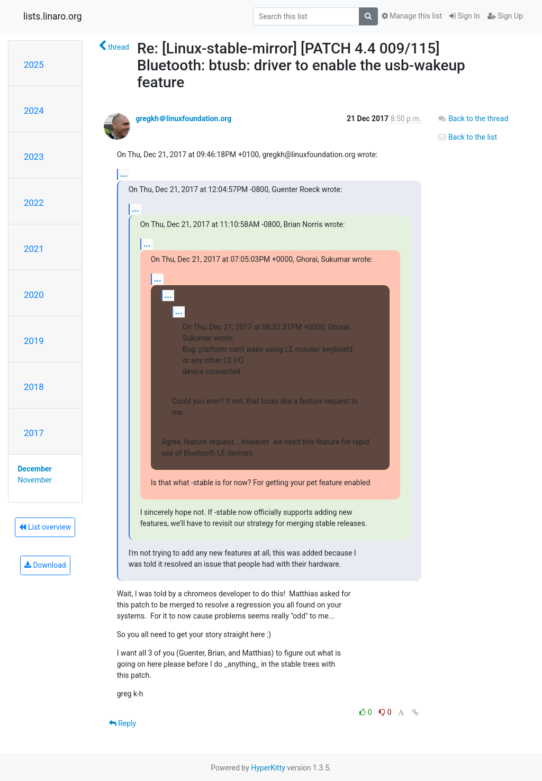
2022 (34, 202)
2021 (34, 248)
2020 (34, 294)
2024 (34, 110)
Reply (122, 723)
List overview (45, 527)
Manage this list (412, 16)
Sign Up (505, 16)
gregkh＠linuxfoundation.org (183, 118)
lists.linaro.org (52, 16)
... (124, 174)
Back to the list (467, 137)
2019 (34, 340)
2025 (34, 64)
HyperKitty (268, 768)
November (35, 480)
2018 (34, 387)
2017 (34, 433)
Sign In (464, 16)
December (35, 469)
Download (45, 565)
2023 (34, 156)
